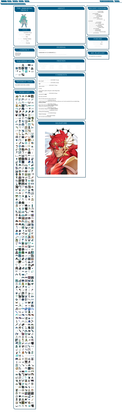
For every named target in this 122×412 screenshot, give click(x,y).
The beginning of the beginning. (53, 54)
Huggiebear (43, 66)
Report (48, 80)
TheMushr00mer (92, 26)
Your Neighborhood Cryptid (96, 20)
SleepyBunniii (92, 25)
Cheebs (60, 66)
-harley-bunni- (92, 15)
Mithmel (90, 32)
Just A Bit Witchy (92, 11)
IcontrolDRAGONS (93, 24)
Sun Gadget (42, 85)
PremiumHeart (42, 80)
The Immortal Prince (106, 1)
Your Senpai (91, 30)
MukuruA (41, 112)
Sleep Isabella (92, 16)
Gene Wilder (91, 23)
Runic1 (69, 68)
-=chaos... (60, 68)
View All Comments (44, 77)
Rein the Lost (91, 22)
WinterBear (42, 110)
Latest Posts (98, 46)
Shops (9, 1)
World (21, 1)
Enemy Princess (92, 18)
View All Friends (43, 63)
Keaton (52, 66)
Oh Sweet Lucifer (93, 12)
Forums (15, 1)
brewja (90, 13)
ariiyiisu (90, 28)
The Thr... (51, 68)
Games (27, 1)
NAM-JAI (41, 115)
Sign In (117, 1)
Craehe (43, 68)
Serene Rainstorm (93, 27)
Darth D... (78, 66)
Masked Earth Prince (94, 31)
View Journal (42, 50)
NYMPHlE (41, 100)
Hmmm (16, 86)
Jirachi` (78, 68)
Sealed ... (69, 66)
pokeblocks (91, 29)
